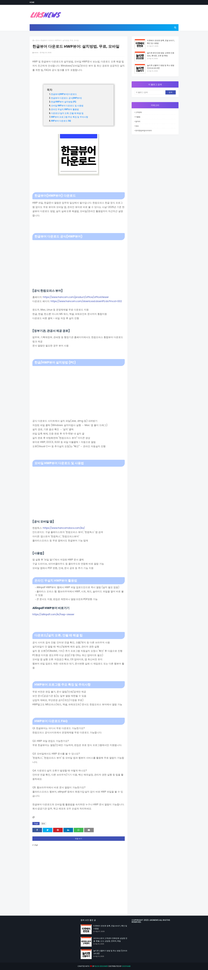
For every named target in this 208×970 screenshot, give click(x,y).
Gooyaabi (126, 966)
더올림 (137, 117)
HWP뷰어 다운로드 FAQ (61, 120)
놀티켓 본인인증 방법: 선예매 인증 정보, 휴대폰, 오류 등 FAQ (160, 54)
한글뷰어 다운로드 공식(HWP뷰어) (66, 97)
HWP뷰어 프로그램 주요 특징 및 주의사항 (69, 116)
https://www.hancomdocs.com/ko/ (64, 528)
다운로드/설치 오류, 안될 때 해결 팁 (67, 113)
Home (32, 2)
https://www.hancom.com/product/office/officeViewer (76, 297)
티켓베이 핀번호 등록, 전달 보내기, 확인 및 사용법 (161, 42)
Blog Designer (101, 966)
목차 (49, 89)
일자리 (137, 121)
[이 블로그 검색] (149, 92)
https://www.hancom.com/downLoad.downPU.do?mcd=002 (86, 301)
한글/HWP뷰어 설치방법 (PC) (63, 101)
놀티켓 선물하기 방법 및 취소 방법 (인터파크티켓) (160, 66)
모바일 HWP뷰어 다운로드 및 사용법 (67, 105)
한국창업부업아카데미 (143, 130)
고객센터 (138, 112)
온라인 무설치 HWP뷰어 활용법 (65, 109)
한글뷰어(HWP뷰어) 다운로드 (64, 93)
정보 (37, 40)
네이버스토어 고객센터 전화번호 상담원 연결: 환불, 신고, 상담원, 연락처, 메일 (110, 939)
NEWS (36, 52)
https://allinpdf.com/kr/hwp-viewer (53, 614)
